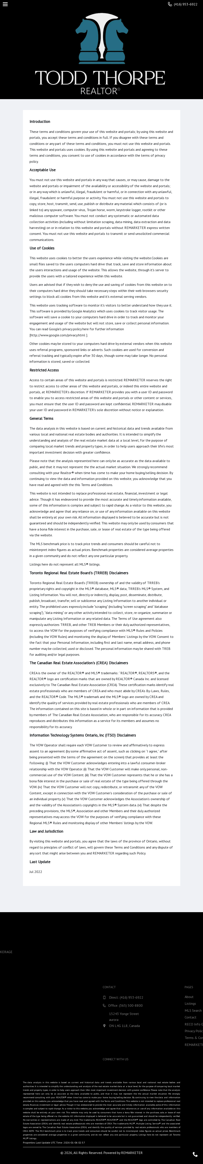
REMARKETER (132, 1152)
